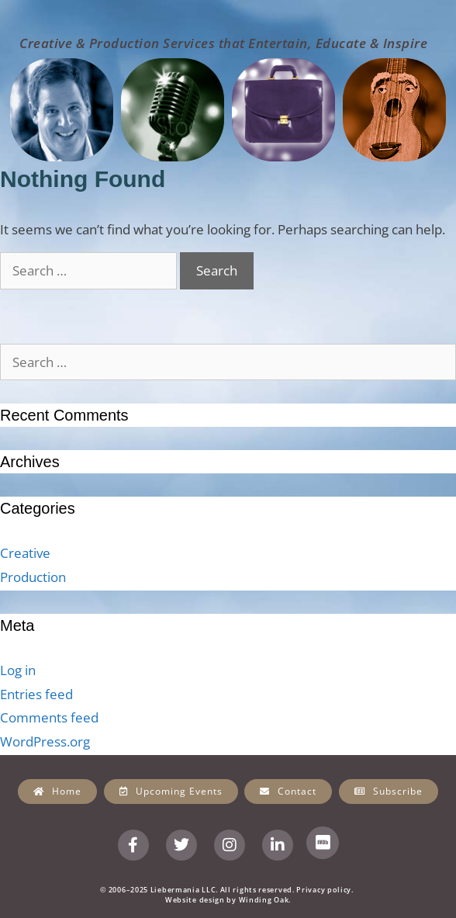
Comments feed (49, 717)
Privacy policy (323, 889)
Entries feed (36, 694)
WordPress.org (45, 741)
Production (33, 577)
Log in (18, 670)
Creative (25, 553)
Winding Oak (264, 899)
